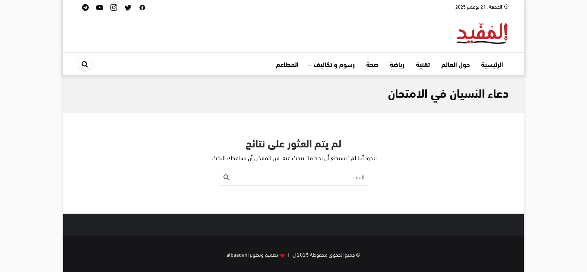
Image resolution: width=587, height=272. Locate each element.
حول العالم (455, 64)
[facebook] (142, 7)
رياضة (397, 64)
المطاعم (287, 64)
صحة (372, 64)
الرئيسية (492, 64)
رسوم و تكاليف (334, 64)
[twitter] (128, 7)
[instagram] (114, 7)
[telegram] (85, 7)
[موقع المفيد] (482, 32)
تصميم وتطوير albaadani (252, 254)
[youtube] (99, 7)
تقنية (423, 64)
